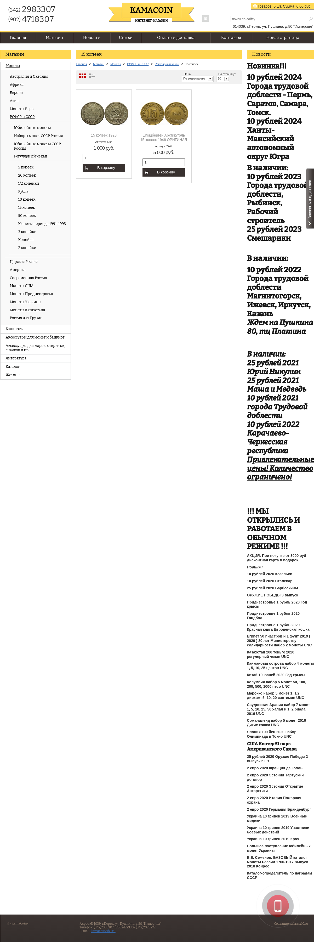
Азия (14, 101)
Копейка (26, 240)
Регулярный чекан (30, 156)
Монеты (13, 66)
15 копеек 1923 (104, 135)
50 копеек (27, 215)
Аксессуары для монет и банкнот (35, 337)
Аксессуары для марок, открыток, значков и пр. (35, 347)
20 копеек (27, 175)
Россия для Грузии (26, 318)
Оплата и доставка (176, 37)
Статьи (126, 37)
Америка (18, 270)
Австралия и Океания (29, 76)
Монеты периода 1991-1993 (42, 224)
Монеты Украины (26, 302)
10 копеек (27, 199)
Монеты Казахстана (27, 310)
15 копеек (26, 207)
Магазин (54, 37)
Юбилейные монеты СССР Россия (37, 146)
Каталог (13, 366)
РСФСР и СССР (22, 117)
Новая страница (282, 37)
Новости (91, 37)
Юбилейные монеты (32, 128)
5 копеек (26, 167)
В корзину (100, 167)
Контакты (231, 37)
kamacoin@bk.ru (103, 931)
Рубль (23, 191)
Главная (18, 37)
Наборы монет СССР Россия (38, 136)
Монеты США (22, 286)
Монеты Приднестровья (31, 294)
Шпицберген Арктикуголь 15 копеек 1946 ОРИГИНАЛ (163, 137)
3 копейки (27, 232)
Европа (16, 93)
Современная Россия (28, 278)
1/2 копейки (28, 183)
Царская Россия (24, 262)
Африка (17, 84)
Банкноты (15, 329)
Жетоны (13, 375)
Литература (16, 358)
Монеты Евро (22, 109)
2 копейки (27, 248)
